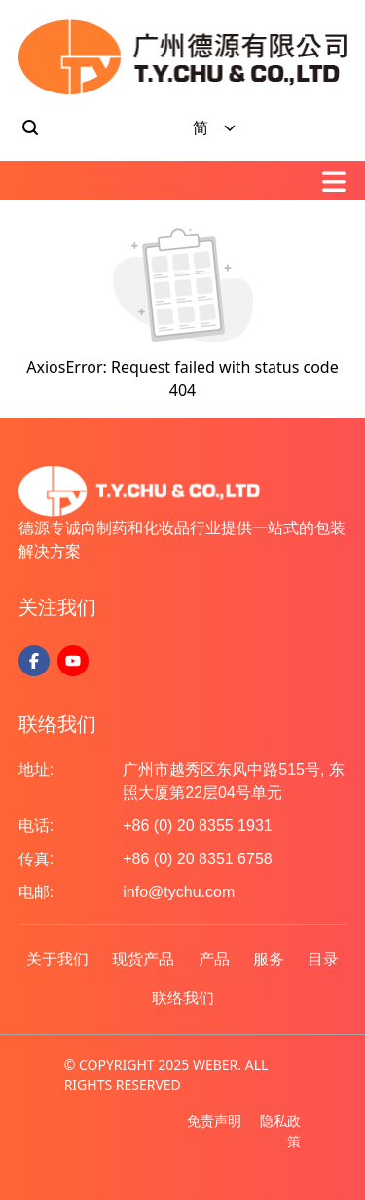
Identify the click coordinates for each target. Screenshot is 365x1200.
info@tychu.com (179, 892)
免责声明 (214, 1120)
